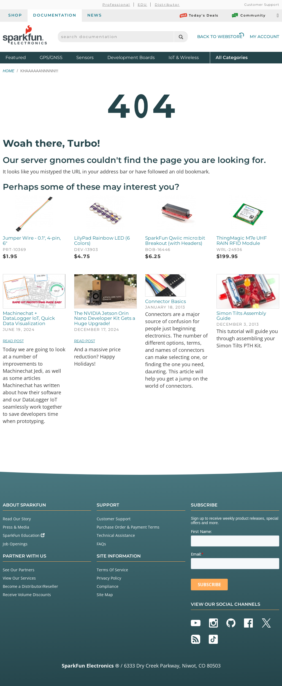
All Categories (232, 57)
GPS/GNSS (51, 57)
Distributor (167, 4)
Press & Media (16, 527)
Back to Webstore (220, 36)
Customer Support (261, 4)
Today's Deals (199, 15)
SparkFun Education (24, 535)
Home (8, 71)
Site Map (105, 594)
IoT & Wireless (184, 57)
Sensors (85, 57)
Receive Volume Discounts (27, 594)
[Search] (181, 36)
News (94, 15)
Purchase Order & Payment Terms (128, 527)
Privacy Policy (109, 578)
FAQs (101, 543)
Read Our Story (17, 518)
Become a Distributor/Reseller (30, 586)
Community (248, 15)
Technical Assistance (116, 535)
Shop (15, 15)
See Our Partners (18, 569)
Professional (116, 4)
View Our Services (19, 578)
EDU (142, 4)
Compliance (107, 586)
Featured (21, 57)
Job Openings (15, 543)
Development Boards (131, 57)
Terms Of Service (112, 569)
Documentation (54, 15)
